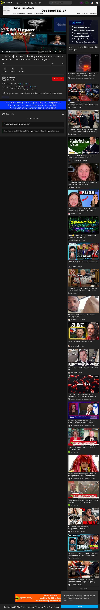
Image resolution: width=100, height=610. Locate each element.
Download (22, 69)
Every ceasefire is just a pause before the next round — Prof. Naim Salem (83, 501)
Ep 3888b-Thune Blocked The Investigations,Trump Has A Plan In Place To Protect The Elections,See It (83, 105)
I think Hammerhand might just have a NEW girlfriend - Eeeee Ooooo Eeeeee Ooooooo (82, 476)
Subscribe (58, 78)
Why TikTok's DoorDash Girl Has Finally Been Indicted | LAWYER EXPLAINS (82, 210)
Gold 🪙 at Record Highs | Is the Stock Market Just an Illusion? (82, 236)
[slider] (24, 51)
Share (5, 69)
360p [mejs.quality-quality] (60, 51)
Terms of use (39, 607)
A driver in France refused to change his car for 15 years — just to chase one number (82, 75)
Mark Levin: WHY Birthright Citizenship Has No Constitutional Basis (82, 157)
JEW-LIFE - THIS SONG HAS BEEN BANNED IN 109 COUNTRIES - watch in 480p (82, 396)
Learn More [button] (68, 600)
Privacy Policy (48, 607)
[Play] (3, 52)
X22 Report (11, 78)
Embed (13, 69)
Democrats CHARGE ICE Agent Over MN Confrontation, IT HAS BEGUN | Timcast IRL (82, 555)
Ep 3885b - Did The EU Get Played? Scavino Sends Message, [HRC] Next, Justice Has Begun (81, 582)
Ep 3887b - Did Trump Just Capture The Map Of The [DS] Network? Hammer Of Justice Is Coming (82, 290)
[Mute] (56, 52)
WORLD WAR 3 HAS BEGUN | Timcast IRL (83, 262)
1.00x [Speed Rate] (46, 51)
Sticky (71, 49)
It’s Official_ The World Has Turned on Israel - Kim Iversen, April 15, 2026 (82, 422)
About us (56, 607)
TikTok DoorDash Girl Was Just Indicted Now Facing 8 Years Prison (82, 183)
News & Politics (24, 84)
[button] (92, 2)
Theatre (80, 47)
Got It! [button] (80, 606)
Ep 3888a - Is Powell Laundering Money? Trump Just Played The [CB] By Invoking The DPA (83, 131)
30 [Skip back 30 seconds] (49, 51)
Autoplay (91, 47)
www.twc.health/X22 (30, 87)
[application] (33, 35)
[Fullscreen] (63, 52)
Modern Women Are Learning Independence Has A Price (79, 528)
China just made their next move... (80, 341)
